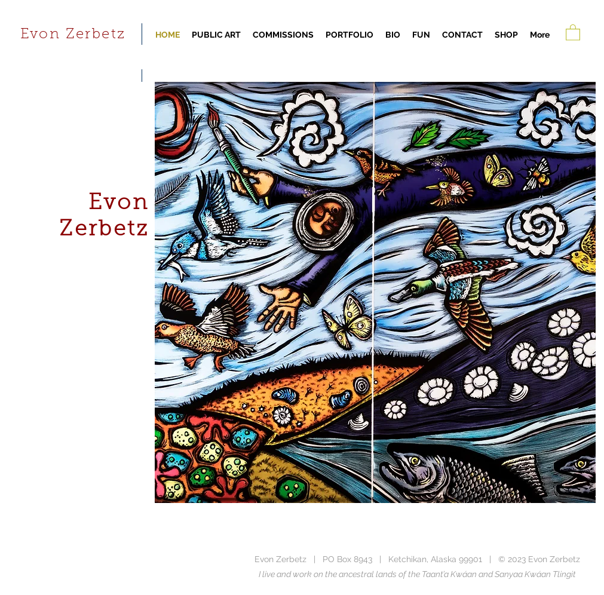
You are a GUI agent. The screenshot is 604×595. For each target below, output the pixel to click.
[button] (573, 32)
